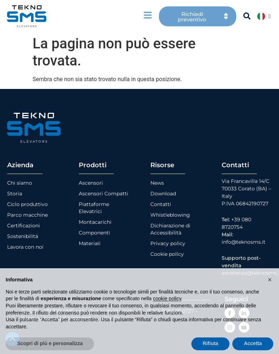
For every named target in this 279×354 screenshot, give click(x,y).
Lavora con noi (25, 247)
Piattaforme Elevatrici (94, 208)
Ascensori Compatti (103, 193)
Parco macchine (27, 215)
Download (163, 193)
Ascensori (91, 183)
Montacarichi (95, 222)
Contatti (160, 204)
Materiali (89, 243)
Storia (14, 193)
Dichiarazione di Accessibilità (170, 229)
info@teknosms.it (243, 242)
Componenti (94, 232)
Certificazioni (23, 225)
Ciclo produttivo (27, 204)
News (157, 183)
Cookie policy (167, 254)
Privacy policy (167, 243)
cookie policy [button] (167, 312)
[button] (269, 293)
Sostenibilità (22, 236)
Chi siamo (19, 183)
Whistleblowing (170, 215)
